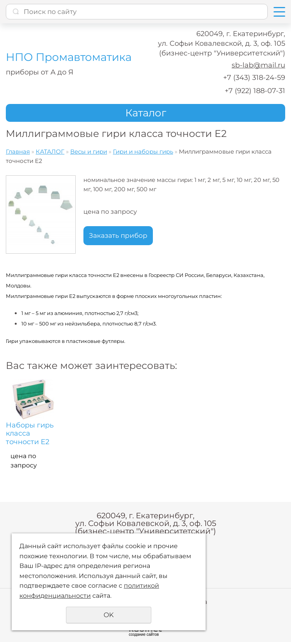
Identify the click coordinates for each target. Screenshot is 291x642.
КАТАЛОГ (50, 151)
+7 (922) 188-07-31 (255, 91)
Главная (18, 151)
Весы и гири (88, 151)
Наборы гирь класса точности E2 (30, 433)
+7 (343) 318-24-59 (254, 77)
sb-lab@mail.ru (258, 65)
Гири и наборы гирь (143, 151)
